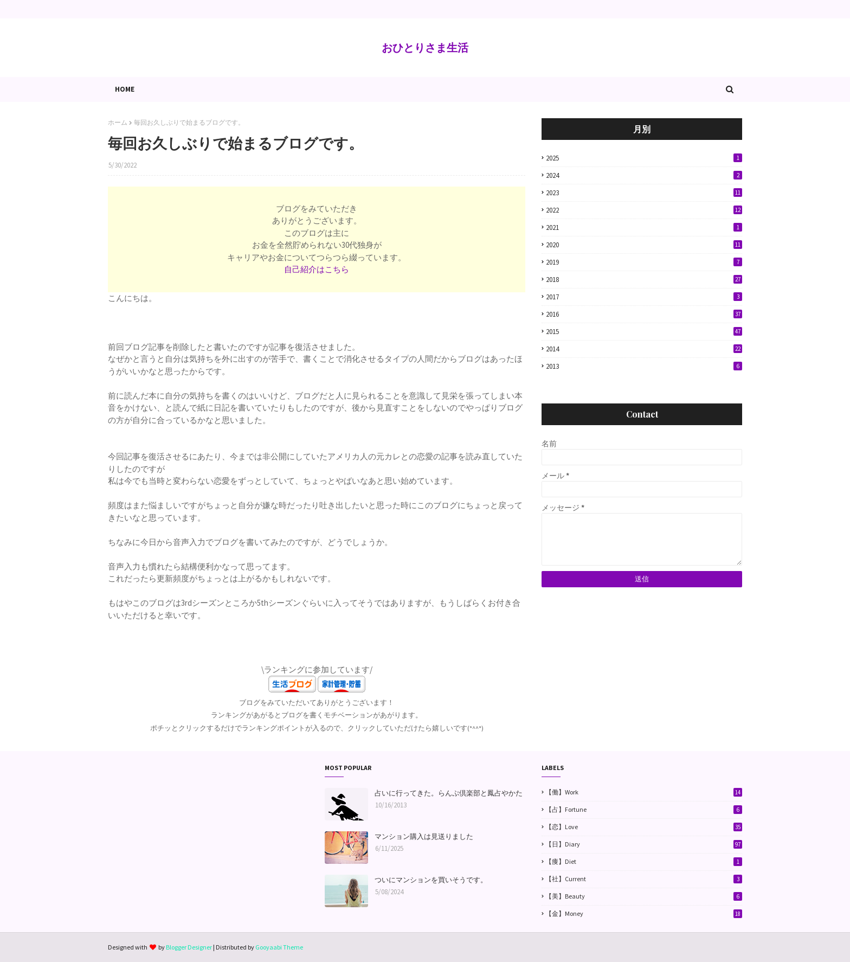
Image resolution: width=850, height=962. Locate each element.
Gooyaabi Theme (279, 947)
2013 (644, 366)
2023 (644, 192)
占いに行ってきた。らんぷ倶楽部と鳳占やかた (449, 793)
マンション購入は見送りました (424, 836)
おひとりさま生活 (425, 47)
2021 (644, 227)
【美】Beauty (643, 896)
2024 (644, 175)
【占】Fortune (643, 809)
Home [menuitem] (124, 89)
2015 (644, 331)
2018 (644, 279)
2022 (644, 210)
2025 (644, 158)
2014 (644, 349)
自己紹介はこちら (316, 269)
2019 (644, 262)
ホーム (117, 122)
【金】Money (643, 913)
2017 (644, 297)
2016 (644, 314)
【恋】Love (643, 827)
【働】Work (643, 792)
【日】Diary (643, 844)
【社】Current (643, 879)
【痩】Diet (643, 861)
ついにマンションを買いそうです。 (431, 880)
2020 (644, 244)
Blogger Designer (189, 947)
